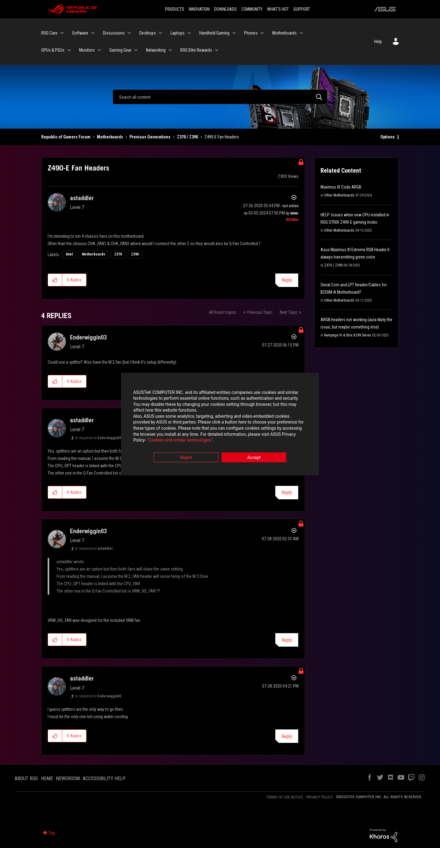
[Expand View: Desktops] (160, 33)
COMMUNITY (251, 9)
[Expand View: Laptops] (189, 33)
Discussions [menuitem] (114, 33)
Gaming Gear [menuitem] (120, 50)
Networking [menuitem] (156, 50)
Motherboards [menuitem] (284, 33)
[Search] (220, 97)
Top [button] (52, 833)
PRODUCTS (174, 9)
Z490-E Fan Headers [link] (221, 136)
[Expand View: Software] (93, 33)
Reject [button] (186, 457)
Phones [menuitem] (251, 33)
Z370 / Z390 (187, 136)
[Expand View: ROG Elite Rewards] (217, 50)
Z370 (118, 254)
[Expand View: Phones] (262, 33)
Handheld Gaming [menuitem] (214, 33)
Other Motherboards (339, 195)
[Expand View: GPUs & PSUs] (69, 50)
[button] (55, 280)
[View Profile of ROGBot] (292, 220)
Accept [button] (254, 457)
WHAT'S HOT (278, 9)
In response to (98, 438)
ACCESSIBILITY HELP (104, 778)
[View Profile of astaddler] (82, 198)
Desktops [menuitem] (147, 33)
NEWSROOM (68, 778)
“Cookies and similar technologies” (180, 440)
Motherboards (110, 136)
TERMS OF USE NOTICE (284, 797)
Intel (69, 254)
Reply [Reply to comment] (286, 492)
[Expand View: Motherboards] (301, 33)
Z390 (135, 254)
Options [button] (387, 136)
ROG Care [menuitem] (49, 33)
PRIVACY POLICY (319, 797)
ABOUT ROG (26, 778)
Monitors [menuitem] (87, 50)
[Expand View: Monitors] (99, 50)
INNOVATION (199, 9)
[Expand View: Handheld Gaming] (234, 33)
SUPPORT (301, 9)
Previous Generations (150, 136)
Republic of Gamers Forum (65, 136)
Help (378, 41)
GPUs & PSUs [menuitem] (52, 50)
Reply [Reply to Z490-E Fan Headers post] (286, 280)
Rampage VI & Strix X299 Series (347, 335)
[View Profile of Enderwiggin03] (88, 337)
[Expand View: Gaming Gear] (136, 50)
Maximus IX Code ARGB (341, 187)
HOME (47, 778)
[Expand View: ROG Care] (62, 33)
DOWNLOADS (225, 9)
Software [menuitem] (80, 33)
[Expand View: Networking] (170, 50)
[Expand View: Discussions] (129, 33)
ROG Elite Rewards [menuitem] (196, 50)
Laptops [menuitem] (177, 33)
